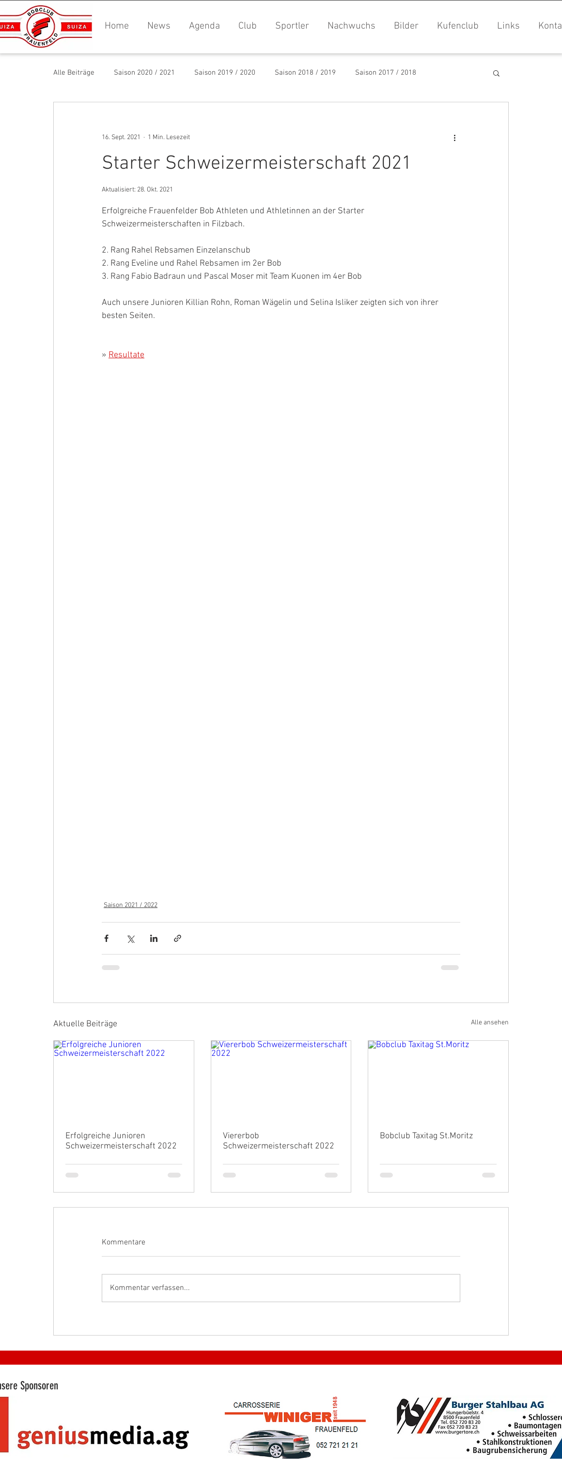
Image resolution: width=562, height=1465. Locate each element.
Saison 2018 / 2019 (305, 72)
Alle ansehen (490, 1023)
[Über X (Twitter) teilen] (130, 938)
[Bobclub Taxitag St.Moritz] (438, 1080)
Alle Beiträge (73, 72)
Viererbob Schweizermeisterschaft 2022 (278, 1141)
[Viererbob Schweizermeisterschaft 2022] (281, 1080)
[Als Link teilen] (177, 938)
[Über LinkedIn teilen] (153, 938)
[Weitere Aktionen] (454, 137)
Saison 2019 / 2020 (224, 72)
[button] (404, 26)
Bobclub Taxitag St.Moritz (426, 1136)
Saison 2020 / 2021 (144, 72)
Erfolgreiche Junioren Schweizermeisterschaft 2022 (121, 1141)
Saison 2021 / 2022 (130, 905)
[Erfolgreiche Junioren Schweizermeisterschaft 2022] (124, 1080)
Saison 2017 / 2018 (385, 72)
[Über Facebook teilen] (106, 938)
